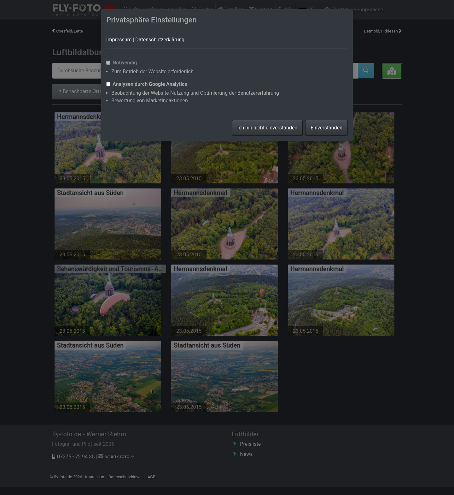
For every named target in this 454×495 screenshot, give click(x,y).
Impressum (119, 40)
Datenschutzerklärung (159, 40)
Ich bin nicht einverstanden (267, 128)
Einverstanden (326, 128)
